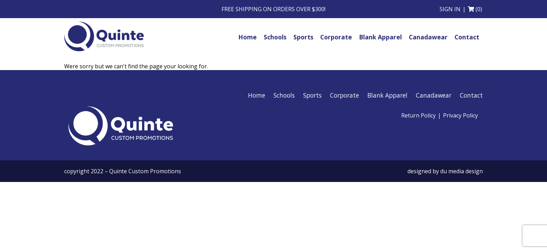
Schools (284, 98)
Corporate (344, 98)
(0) (478, 9)
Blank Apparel (387, 98)
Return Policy (418, 118)
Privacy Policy (460, 118)
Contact (471, 98)
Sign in (450, 9)
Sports (312, 98)
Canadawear (433, 98)
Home (256, 98)
